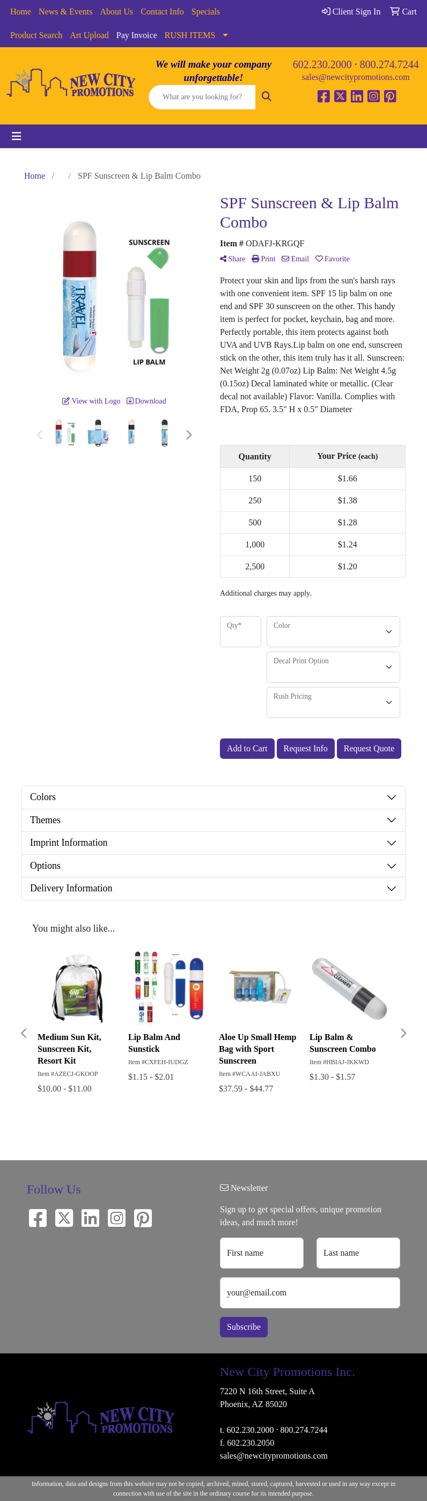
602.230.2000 (322, 64)
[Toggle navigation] (16, 136)
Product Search (36, 35)
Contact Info (162, 11)
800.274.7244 (389, 64)
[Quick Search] (202, 97)
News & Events (65, 11)
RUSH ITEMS (190, 35)
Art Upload (89, 35)
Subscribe (244, 1326)
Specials (206, 11)
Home (20, 11)
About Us (117, 11)
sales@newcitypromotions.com (356, 77)
